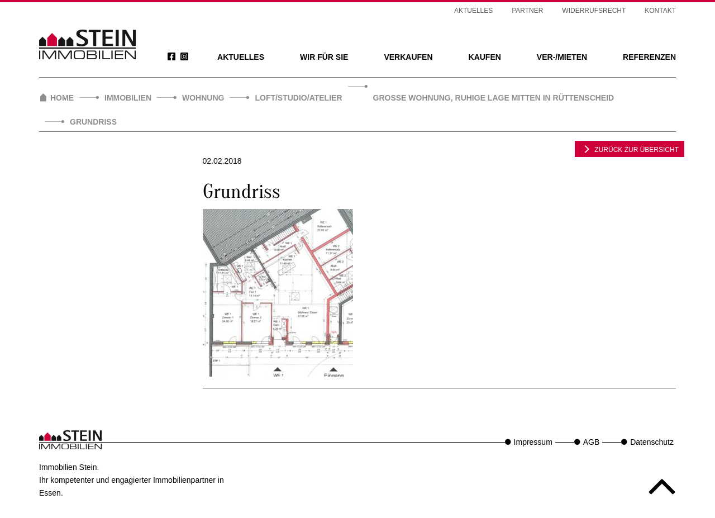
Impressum (533, 442)
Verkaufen (408, 57)
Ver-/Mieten (562, 57)
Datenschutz (652, 442)
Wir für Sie (324, 57)
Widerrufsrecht (594, 11)
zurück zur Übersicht (629, 148)
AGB (591, 442)
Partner (527, 11)
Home (62, 97)
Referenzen (649, 57)
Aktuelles (240, 57)
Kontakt (660, 11)
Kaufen (485, 57)
